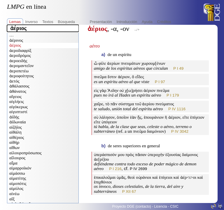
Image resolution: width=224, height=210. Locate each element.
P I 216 (115, 169)
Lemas (15, 22)
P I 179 (173, 95)
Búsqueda (66, 22)
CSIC (174, 206)
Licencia (160, 206)
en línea (26, 6)
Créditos (164, 22)
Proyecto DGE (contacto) (131, 206)
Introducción (126, 22)
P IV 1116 (177, 109)
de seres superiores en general (134, 146)
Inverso (31, 22)
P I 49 (178, 68)
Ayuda (147, 22)
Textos (47, 22)
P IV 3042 (179, 131)
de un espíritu (120, 54)
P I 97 (160, 82)
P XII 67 (129, 191)
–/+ (136, 29)
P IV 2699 (138, 169)
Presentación (101, 22)
